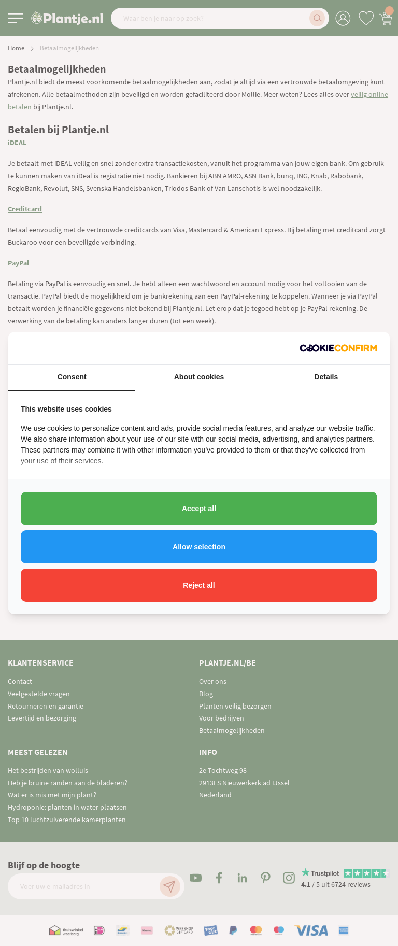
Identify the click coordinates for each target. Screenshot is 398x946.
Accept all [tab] (199, 508)
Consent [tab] (72, 377)
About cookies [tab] (199, 377)
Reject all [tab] (199, 585)
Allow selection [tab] (199, 547)
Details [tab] (326, 377)
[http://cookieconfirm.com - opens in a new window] (338, 348)
